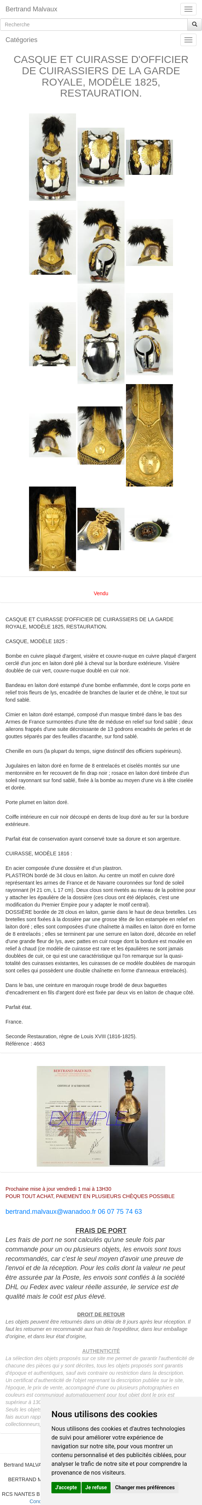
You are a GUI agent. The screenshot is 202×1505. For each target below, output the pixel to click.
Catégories (21, 40)
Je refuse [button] (96, 1487)
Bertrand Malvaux (31, 9)
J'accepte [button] (66, 1487)
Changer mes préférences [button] (145, 1487)
